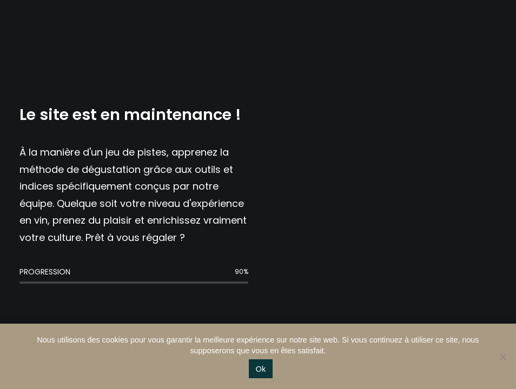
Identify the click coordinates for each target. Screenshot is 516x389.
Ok (261, 369)
